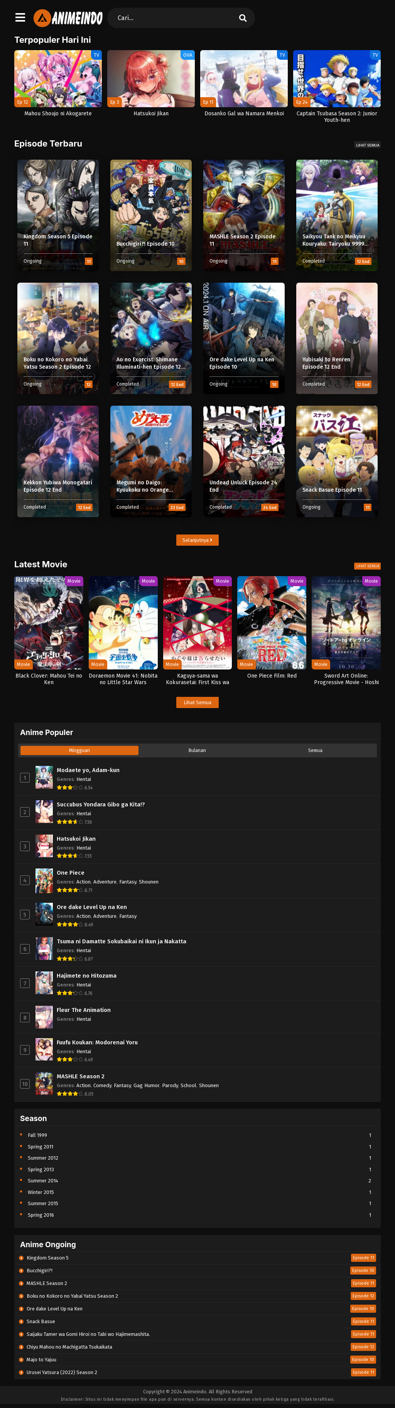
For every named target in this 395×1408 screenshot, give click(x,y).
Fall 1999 (37, 1135)
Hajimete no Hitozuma (86, 975)
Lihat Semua (368, 145)
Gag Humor (146, 1085)
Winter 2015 (41, 1192)
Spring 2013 (41, 1169)
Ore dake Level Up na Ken (92, 907)
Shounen (149, 882)
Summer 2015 (43, 1203)
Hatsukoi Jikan (76, 838)
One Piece (70, 872)
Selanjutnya (197, 540)
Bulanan (197, 750)
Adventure (104, 882)
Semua (315, 750)
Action (83, 882)
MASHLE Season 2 (81, 1076)
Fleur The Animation (84, 1010)
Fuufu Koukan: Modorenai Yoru (97, 1042)
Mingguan (79, 750)
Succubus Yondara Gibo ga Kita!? (101, 804)
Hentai (83, 779)
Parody (170, 1085)
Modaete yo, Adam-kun (88, 770)
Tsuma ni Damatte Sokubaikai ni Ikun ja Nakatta (121, 941)
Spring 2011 (40, 1147)
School (188, 1085)
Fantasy (127, 882)
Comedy (102, 1085)
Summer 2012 (43, 1158)
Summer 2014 (43, 1181)
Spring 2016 (41, 1215)
